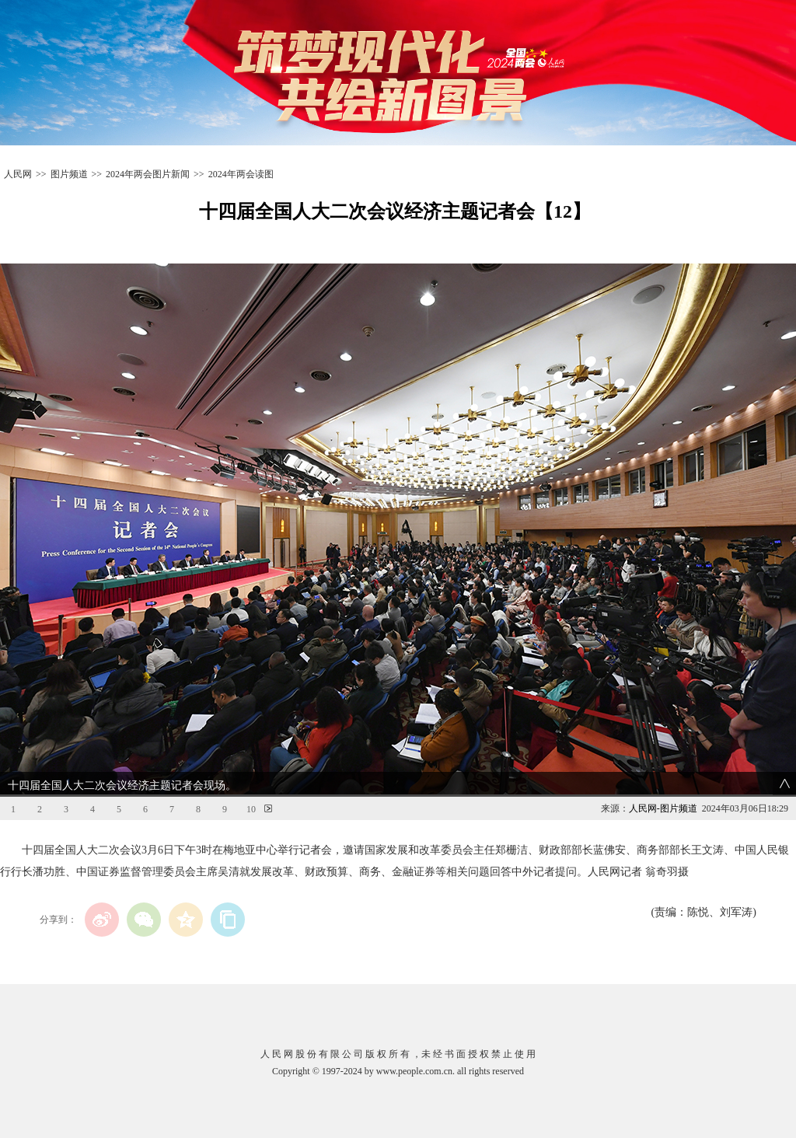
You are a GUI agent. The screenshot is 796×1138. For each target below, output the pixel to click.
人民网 (18, 174)
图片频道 (69, 174)
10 (251, 809)
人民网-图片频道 (663, 808)
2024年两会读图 (241, 174)
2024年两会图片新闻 (148, 174)
